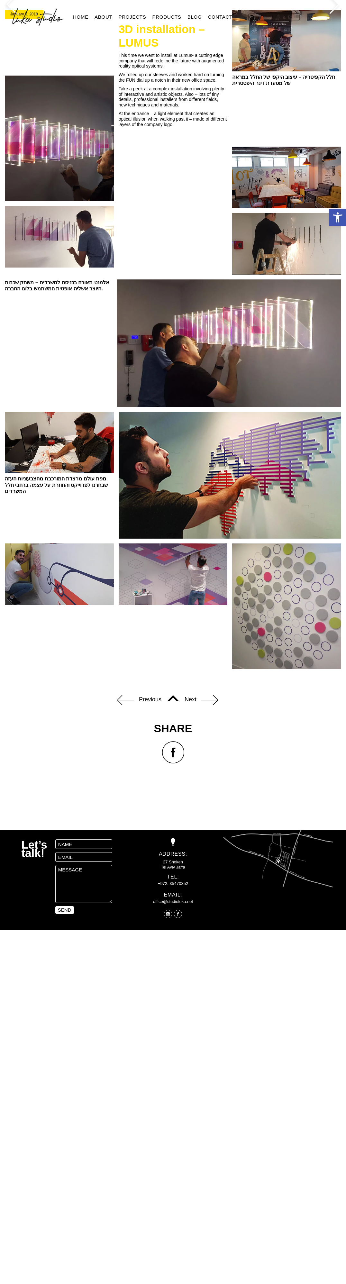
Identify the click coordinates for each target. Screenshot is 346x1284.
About (103, 17)
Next (201, 822)
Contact (220, 17)
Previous (139, 822)
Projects (132, 17)
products (166, 17)
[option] (173, 66)
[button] (337, 217)
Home (80, 17)
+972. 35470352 (173, 1005)
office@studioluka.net (173, 1023)
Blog (194, 17)
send (64, 1031)
